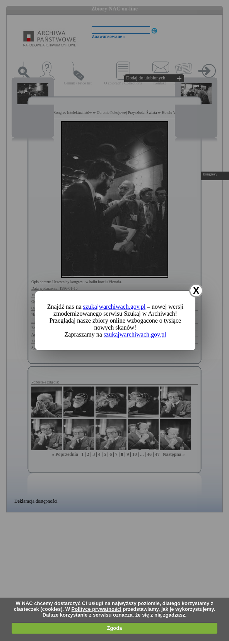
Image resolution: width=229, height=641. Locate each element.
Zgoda (114, 628)
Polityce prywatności (96, 609)
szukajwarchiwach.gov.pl (114, 306)
